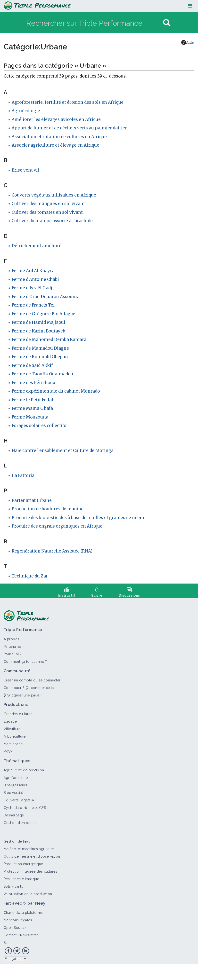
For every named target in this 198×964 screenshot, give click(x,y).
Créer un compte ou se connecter (32, 677)
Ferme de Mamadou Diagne (40, 348)
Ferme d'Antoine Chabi (35, 279)
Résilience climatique (21, 876)
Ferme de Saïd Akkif (32, 365)
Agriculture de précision (24, 767)
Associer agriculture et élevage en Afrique (55, 145)
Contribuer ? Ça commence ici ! (30, 685)
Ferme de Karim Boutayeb (38, 331)
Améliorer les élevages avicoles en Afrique (56, 119)
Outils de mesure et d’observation (32, 853)
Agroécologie (26, 110)
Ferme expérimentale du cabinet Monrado (56, 391)
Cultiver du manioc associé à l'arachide (52, 220)
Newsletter (29, 932)
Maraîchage (13, 741)
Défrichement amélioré (36, 245)
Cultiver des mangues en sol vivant (48, 203)
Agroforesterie (16, 775)
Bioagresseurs (15, 782)
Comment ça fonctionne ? (25, 659)
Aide (187, 42)
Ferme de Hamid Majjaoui (38, 322)
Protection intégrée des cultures (30, 868)
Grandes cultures (18, 711)
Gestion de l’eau (17, 838)
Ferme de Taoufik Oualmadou (42, 374)
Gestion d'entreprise (21, 820)
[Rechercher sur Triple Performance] (94, 23)
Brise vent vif (25, 170)
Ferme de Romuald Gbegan (40, 356)
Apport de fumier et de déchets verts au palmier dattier (69, 128)
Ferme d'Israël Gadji (33, 288)
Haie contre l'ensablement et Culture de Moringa (63, 450)
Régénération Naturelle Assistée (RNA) (52, 551)
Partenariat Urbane (32, 500)
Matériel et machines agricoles (29, 846)
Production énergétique (23, 861)
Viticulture (12, 726)
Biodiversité (13, 790)
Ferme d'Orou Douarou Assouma (45, 296)
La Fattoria (23, 475)
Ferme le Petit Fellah (33, 400)
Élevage (10, 718)
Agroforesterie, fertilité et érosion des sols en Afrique (68, 102)
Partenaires (13, 644)
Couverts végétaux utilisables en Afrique (54, 195)
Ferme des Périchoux (33, 382)
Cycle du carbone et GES (25, 805)
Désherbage (14, 812)
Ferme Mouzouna (30, 417)
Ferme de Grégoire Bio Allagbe (43, 313)
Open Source (15, 925)
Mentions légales (18, 917)
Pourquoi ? (13, 651)
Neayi (41, 900)
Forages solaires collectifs (39, 425)
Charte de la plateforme (23, 910)
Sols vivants (13, 883)
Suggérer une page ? (23, 692)
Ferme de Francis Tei (33, 305)
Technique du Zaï (29, 576)
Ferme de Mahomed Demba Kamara (49, 339)
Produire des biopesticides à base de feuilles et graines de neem (78, 517)
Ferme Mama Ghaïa (32, 408)
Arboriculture (15, 733)
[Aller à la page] (167, 23)
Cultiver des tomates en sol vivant (47, 212)
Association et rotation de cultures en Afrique (59, 136)
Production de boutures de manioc (47, 509)
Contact (10, 932)
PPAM (8, 749)
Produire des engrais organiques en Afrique (57, 526)
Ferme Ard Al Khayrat (34, 270)
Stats (7, 940)
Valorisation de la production (28, 891)
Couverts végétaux (19, 797)
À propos (11, 636)
